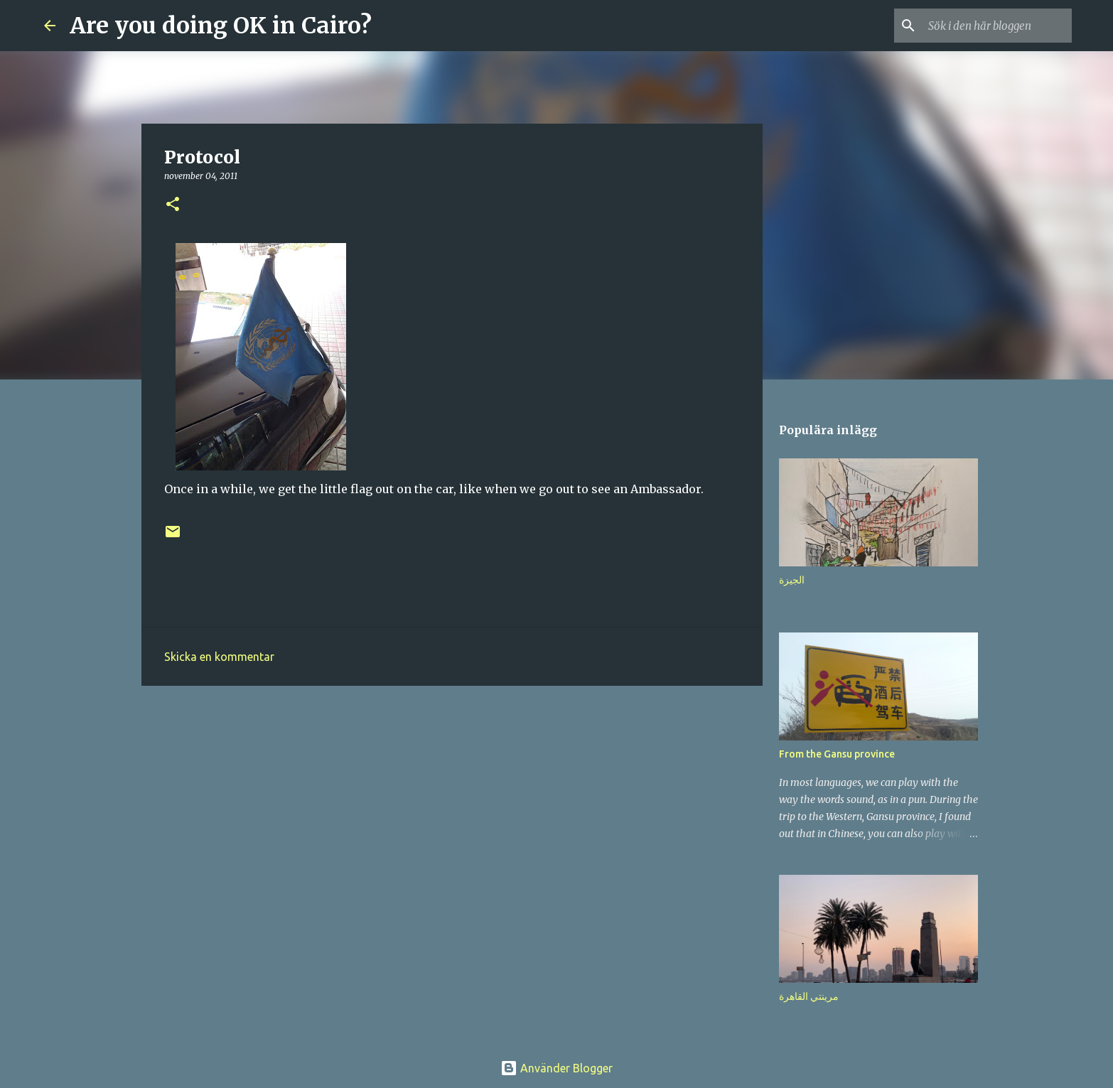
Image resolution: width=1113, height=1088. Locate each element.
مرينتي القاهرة (809, 996)
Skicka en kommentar (219, 656)
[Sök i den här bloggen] (997, 26)
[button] (172, 205)
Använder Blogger (556, 1068)
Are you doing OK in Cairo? (221, 25)
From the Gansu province (837, 754)
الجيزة (792, 580)
